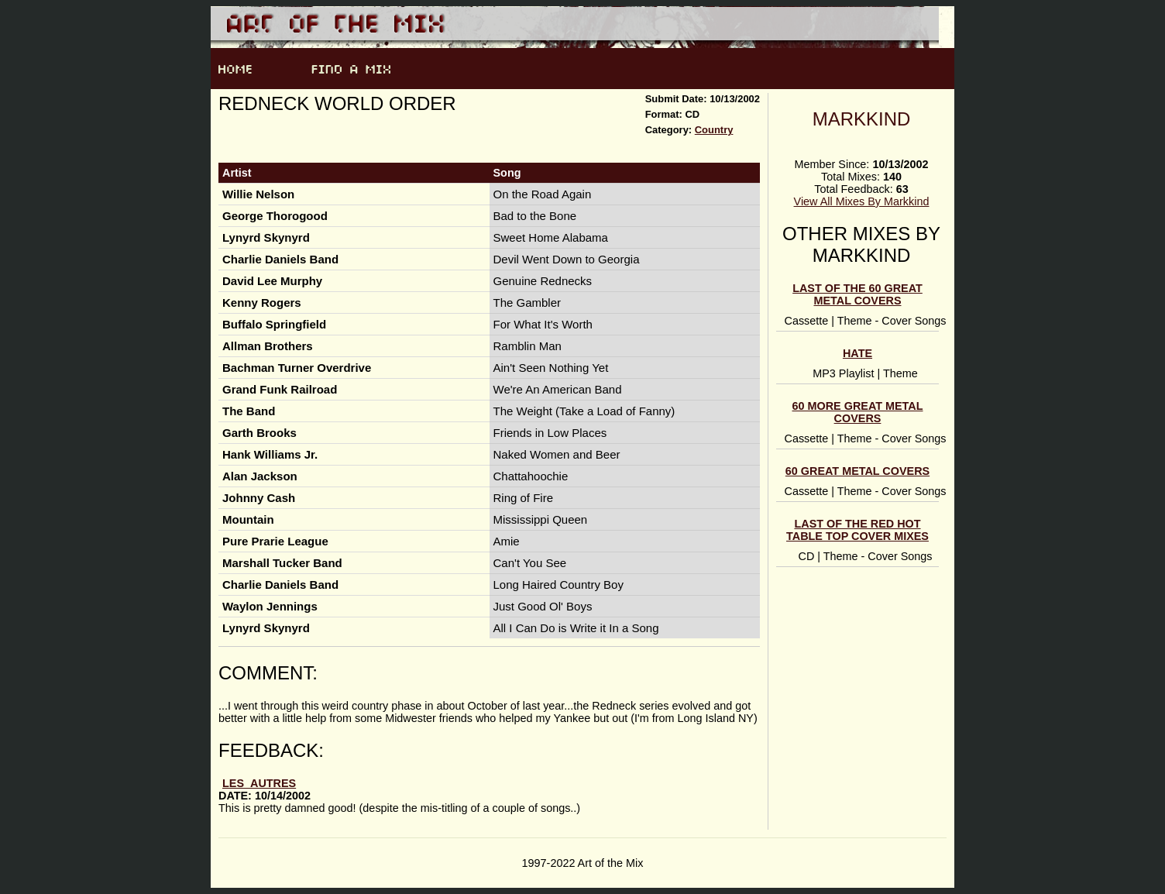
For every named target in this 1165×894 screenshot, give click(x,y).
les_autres (259, 783)
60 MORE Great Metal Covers (857, 412)
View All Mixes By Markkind (862, 201)
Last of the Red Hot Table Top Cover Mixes (857, 529)
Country (714, 130)
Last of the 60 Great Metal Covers (857, 294)
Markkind (862, 118)
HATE (857, 353)
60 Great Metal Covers (857, 471)
